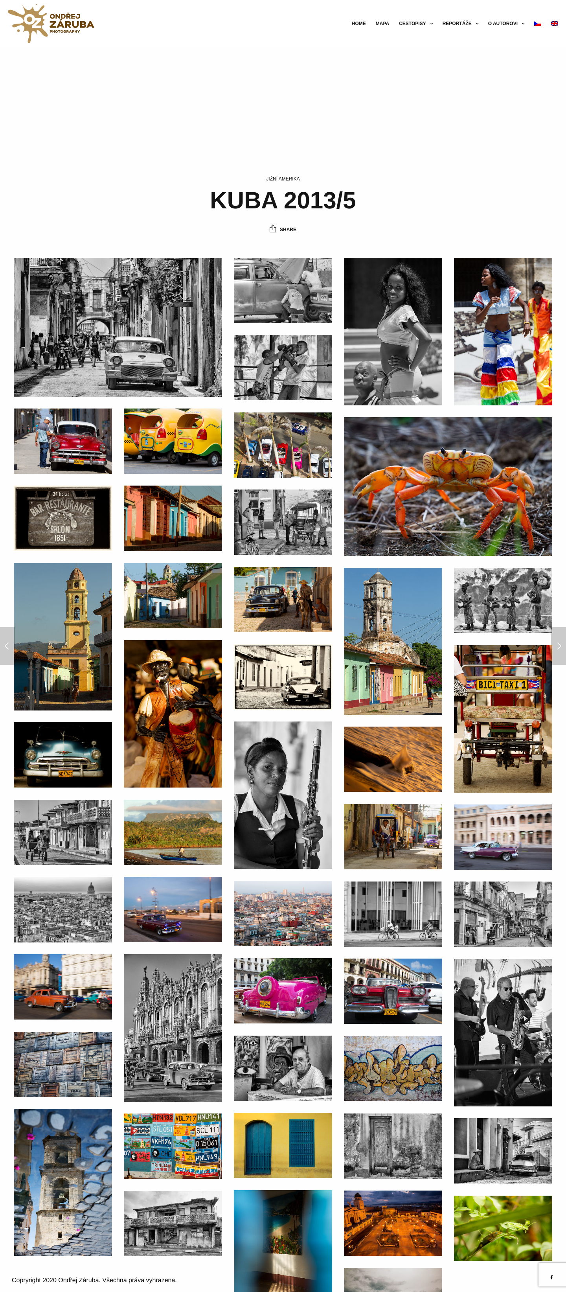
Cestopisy (412, 23)
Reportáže (457, 23)
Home (359, 23)
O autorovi (503, 23)
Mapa (382, 23)
